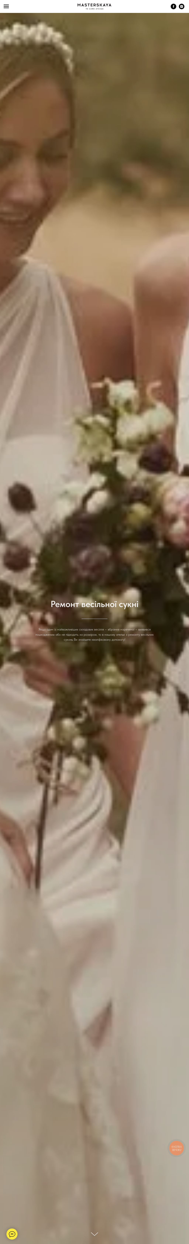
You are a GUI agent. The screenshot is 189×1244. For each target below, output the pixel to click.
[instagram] (181, 8)
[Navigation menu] (6, 6)
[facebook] (173, 8)
